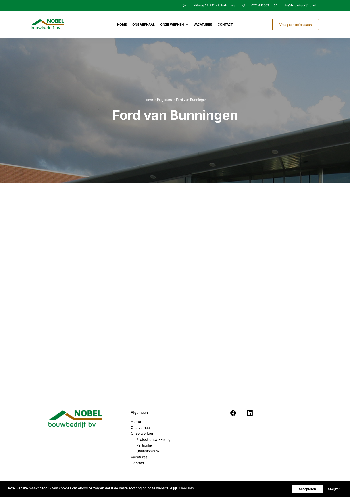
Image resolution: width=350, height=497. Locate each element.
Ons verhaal (143, 24)
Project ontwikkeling (153, 439)
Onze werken (175, 24)
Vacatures (203, 24)
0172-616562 (260, 5)
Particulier (144, 445)
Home (122, 24)
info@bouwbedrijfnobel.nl (301, 5)
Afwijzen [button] (333, 489)
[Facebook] (233, 413)
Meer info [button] (186, 488)
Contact (225, 24)
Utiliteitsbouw (147, 451)
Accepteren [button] (307, 489)
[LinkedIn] (250, 413)
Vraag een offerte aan (295, 24)
